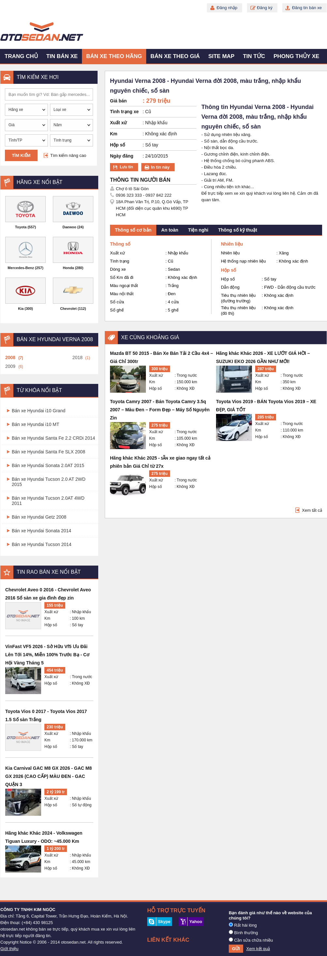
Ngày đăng (121, 156)
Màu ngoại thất (124, 285)
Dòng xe (118, 269)
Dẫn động (230, 287)
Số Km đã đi (121, 277)
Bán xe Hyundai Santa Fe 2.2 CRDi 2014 (53, 438)
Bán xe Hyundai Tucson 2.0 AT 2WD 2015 (49, 482)
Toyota (20, 227)
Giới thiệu (9, 948)
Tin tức (254, 56)
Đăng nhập (227, 7)
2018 (77, 357)
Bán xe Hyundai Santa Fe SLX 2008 (48, 451)
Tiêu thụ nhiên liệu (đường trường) (238, 298)
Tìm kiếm (21, 155)
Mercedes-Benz (21, 268)
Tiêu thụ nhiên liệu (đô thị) (238, 310)
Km (47, 618)
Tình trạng (119, 261)
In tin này (160, 167)
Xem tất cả (312, 510)
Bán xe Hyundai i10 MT (35, 424)
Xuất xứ (51, 612)
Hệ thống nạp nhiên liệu (243, 261)
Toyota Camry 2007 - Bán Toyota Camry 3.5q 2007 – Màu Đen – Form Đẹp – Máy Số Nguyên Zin (160, 409)
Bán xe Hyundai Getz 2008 (39, 517)
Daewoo (69, 227)
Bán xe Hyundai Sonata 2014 (41, 530)
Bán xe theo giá (175, 56)
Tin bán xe (62, 56)
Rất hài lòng (243, 925)
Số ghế (117, 310)
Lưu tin (126, 167)
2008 (10, 357)
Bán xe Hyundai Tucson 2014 (41, 544)
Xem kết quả (258, 948)
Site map (221, 56)
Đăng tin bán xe (307, 7)
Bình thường (243, 932)
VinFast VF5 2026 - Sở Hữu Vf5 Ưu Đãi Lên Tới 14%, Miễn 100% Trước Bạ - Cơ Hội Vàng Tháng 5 (47, 654)
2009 (10, 366)
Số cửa (117, 301)
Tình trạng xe (124, 111)
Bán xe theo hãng (114, 56)
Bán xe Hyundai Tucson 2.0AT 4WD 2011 (48, 500)
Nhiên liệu (230, 252)
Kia (20, 309)
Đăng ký (264, 7)
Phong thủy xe (296, 56)
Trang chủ (21, 56)
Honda (68, 268)
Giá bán (118, 100)
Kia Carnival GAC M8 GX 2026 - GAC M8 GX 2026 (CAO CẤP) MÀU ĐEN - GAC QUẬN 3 (48, 776)
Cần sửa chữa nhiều (251, 940)
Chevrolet (68, 309)
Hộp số (50, 625)
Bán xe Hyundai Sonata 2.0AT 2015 (48, 465)
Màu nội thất (121, 293)
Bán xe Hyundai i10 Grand (38, 410)
